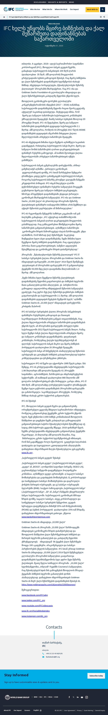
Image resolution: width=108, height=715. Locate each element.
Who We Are (35, 9)
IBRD (35, 697)
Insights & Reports (57, 2)
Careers (27, 710)
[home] (4, 17)
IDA (40, 697)
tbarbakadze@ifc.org (53, 657)
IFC (45, 697)
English (36, 710)
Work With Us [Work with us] (92, 9)
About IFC (7, 710)
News (71, 2)
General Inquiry (100, 710)
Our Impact (74, 9)
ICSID (56, 697)
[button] (102, 9)
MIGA (50, 697)
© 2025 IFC (58, 710)
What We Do (47, 9)
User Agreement (69, 710)
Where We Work (61, 9)
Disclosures (40, 2)
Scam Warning (88, 710)
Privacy (79, 710)
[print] (100, 17)
